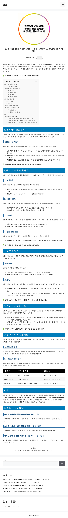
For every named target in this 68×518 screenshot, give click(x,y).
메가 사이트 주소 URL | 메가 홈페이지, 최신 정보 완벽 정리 (22, 488)
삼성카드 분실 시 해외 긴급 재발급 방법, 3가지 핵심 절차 (22, 491)
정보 (34, 448)
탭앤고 (6, 4)
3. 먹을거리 (11, 95)
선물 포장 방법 (9, 99)
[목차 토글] (35, 81)
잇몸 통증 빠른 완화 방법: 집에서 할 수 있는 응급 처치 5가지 (23, 485)
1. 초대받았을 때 (12, 110)
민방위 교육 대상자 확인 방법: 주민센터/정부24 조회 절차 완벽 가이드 (26, 479)
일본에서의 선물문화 (11, 84)
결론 (6, 114)
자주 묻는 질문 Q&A (11, 116)
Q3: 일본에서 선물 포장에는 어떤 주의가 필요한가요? (22, 123)
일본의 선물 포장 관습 (11, 105)
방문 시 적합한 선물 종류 (12, 88)
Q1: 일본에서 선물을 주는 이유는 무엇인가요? (20, 118)
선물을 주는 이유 (12, 86)
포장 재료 (10, 101)
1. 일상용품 (11, 91)
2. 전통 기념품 (12, 93)
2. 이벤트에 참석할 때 (14, 112)
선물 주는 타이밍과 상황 (12, 108)
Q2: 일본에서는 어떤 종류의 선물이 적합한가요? (21, 121)
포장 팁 (10, 103)
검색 (4, 460)
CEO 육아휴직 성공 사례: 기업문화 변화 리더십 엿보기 (21, 482)
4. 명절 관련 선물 (12, 97)
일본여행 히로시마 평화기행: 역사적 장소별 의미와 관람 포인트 (35, 450)
